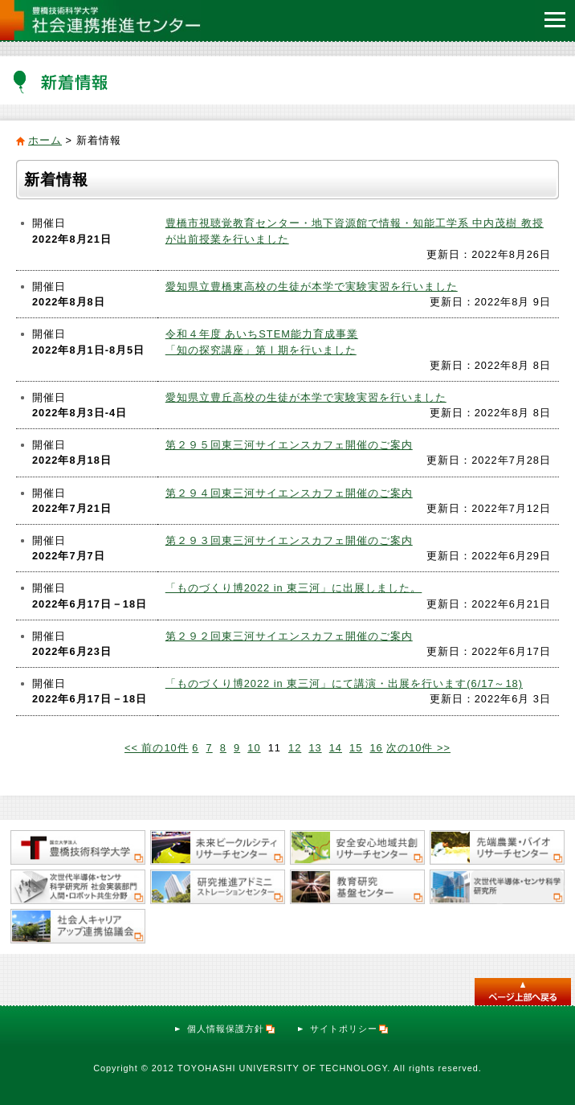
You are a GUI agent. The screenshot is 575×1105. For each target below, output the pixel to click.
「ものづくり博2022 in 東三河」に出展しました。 (293, 588)
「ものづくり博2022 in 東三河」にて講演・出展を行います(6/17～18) (344, 683)
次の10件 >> (418, 748)
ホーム (45, 140)
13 (314, 748)
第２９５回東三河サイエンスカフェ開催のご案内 (289, 445)
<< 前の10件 (156, 748)
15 (355, 748)
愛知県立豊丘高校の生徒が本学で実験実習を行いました (306, 397)
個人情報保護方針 (231, 1028)
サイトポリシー (349, 1028)
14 (335, 748)
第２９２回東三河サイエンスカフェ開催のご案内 (289, 636)
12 (294, 748)
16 (375, 748)
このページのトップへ (523, 991)
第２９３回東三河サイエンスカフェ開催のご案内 (289, 540)
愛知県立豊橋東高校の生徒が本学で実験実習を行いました (311, 286)
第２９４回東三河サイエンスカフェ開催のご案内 (289, 493)
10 (253, 748)
